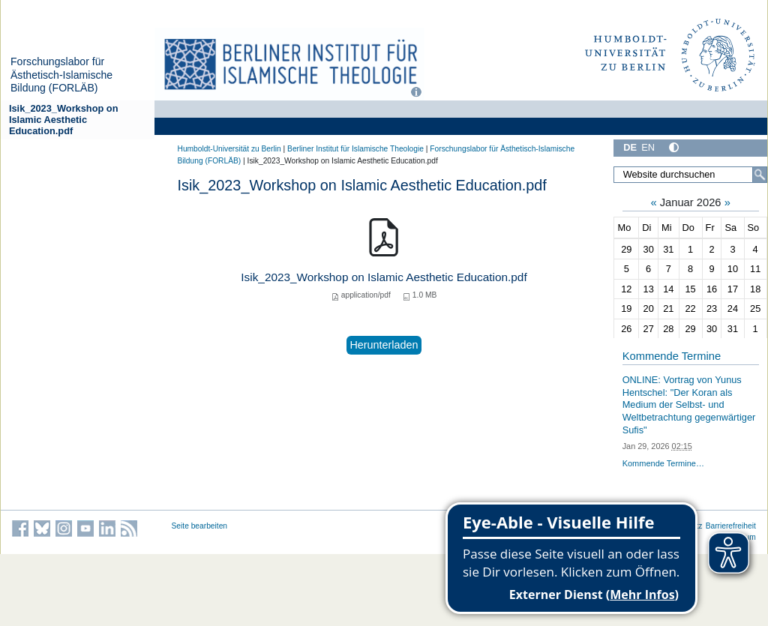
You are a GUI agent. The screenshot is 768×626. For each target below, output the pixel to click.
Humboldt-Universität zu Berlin (229, 149)
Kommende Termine (671, 356)
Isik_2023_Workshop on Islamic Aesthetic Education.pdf (63, 120)
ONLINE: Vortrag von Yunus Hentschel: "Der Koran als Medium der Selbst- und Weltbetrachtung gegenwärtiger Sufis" (689, 405)
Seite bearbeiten (200, 526)
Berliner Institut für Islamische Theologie (355, 149)
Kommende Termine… (663, 463)
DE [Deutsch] (630, 147)
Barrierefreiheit (731, 526)
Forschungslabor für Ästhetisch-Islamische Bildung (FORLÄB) (61, 74)
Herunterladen (384, 345)
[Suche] (759, 174)
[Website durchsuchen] (690, 174)
